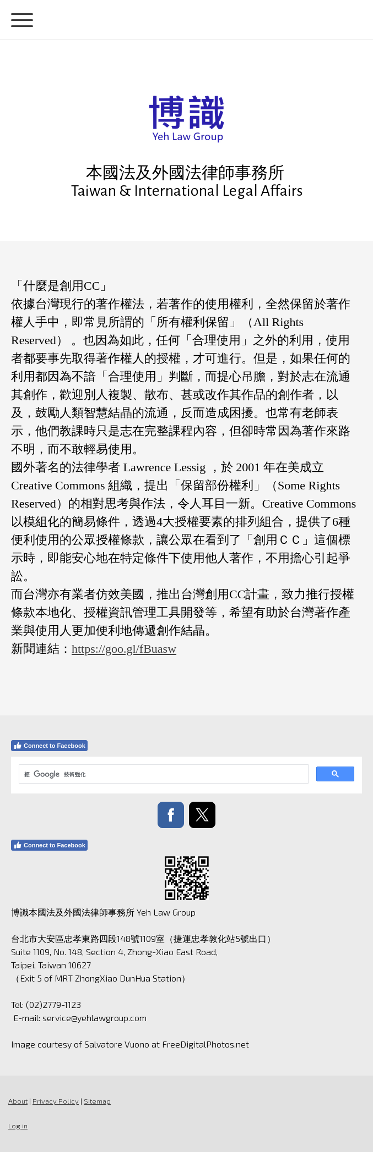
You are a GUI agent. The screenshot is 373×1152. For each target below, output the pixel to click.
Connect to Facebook (49, 745)
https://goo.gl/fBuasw (124, 648)
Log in (18, 1125)
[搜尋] (162, 774)
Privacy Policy (56, 1100)
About (18, 1100)
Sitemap (97, 1100)
